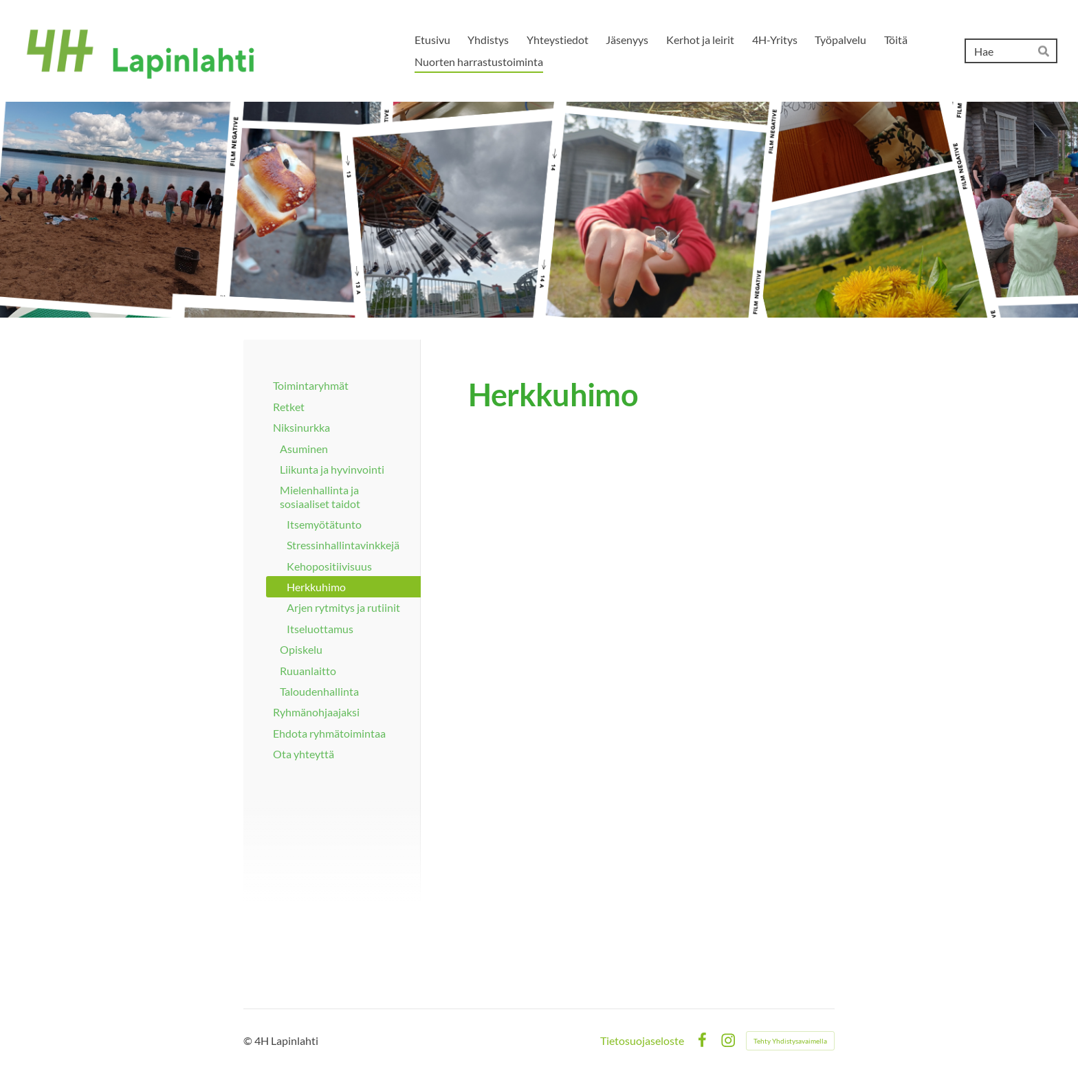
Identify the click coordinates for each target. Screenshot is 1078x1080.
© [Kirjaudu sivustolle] (248, 1040)
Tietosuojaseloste (642, 1040)
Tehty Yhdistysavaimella (790, 1041)
